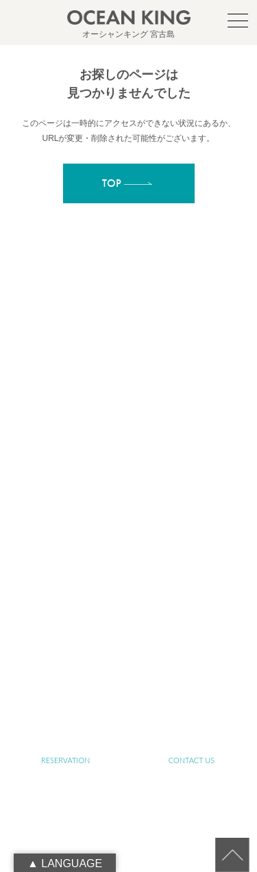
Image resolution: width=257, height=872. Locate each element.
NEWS (192, 641)
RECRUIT (128, 720)
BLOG (65, 680)
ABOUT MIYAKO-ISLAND (191, 442)
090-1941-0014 (144, 404)
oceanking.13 (150, 374)
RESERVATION (65, 760)
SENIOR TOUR (191, 521)
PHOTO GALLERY (65, 641)
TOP (65, 442)
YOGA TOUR (192, 561)
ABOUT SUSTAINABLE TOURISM (65, 521)
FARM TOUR (65, 601)
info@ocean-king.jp (144, 389)
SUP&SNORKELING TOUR (66, 561)
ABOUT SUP (65, 482)
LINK (192, 680)
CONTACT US (192, 760)
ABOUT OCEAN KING (191, 482)
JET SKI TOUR (192, 601)
